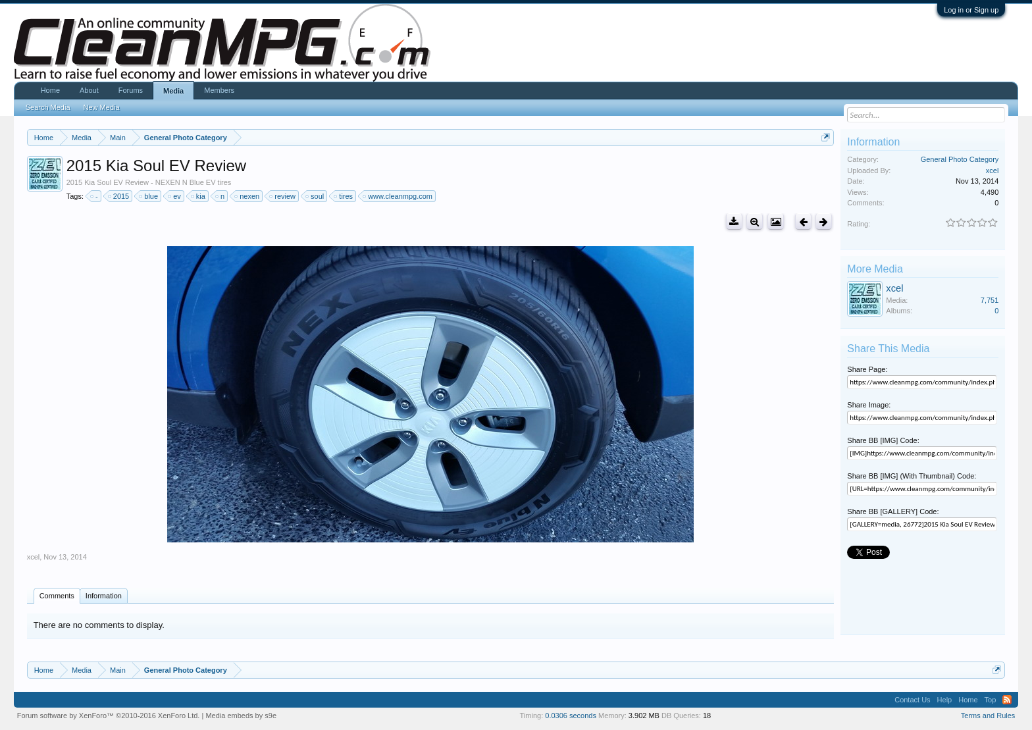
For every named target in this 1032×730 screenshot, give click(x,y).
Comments (56, 596)
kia (198, 196)
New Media (102, 107)
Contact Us (912, 700)
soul (315, 196)
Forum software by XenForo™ (108, 715)
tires (344, 196)
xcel (33, 557)
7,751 (990, 300)
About (89, 90)
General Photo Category (960, 159)
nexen (247, 196)
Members (219, 90)
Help (944, 700)
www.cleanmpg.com (398, 196)
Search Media (48, 107)
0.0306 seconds (570, 715)
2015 (119, 196)
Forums (130, 90)
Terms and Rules (988, 715)
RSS (1007, 699)
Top (990, 700)
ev (175, 196)
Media (173, 91)
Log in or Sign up (971, 10)
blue (149, 196)
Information (104, 596)
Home (50, 90)
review (283, 196)
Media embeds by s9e (240, 715)
